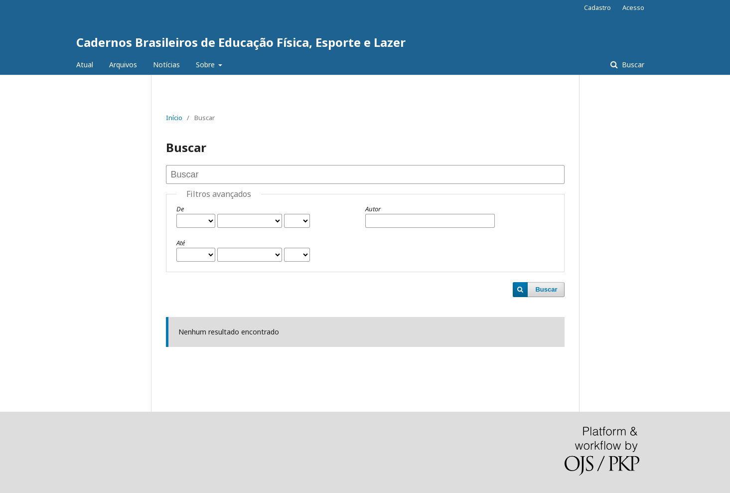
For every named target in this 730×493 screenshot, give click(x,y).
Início (174, 117)
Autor (373, 208)
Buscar (632, 64)
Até (180, 242)
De (180, 208)
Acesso (633, 7)
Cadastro (597, 7)
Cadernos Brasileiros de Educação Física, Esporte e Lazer (241, 42)
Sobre (206, 64)
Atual (84, 64)
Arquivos (123, 64)
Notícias (166, 64)
